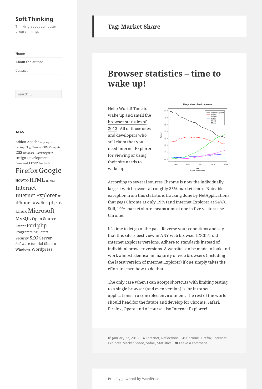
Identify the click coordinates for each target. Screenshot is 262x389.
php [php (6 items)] (42, 225)
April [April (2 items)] (49, 142)
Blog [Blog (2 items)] (28, 147)
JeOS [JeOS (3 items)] (58, 203)
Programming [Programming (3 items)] (26, 232)
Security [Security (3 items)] (22, 238)
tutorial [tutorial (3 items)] (37, 243)
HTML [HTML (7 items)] (37, 179)
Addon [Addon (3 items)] (20, 142)
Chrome (192, 338)
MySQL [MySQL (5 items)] (23, 218)
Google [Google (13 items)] (50, 170)
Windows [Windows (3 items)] (22, 249)
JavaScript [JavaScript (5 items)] (42, 202)
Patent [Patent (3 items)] (20, 226)
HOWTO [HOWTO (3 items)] (22, 180)
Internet (152, 338)
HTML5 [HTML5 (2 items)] (50, 180)
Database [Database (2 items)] (29, 153)
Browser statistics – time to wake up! (164, 78)
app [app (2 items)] (42, 142)
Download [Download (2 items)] (21, 163)
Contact (21, 70)
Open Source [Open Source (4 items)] (44, 218)
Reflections (170, 338)
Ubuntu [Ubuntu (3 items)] (50, 243)
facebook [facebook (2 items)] (44, 163)
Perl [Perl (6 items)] (31, 225)
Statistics (164, 343)
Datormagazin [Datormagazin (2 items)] (44, 153)
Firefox (206, 338)
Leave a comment (193, 343)
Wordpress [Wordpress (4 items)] (41, 249)
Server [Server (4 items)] (45, 238)
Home (20, 53)
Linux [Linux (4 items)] (21, 211)
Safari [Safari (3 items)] (43, 232)
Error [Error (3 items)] (33, 163)
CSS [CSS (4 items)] (18, 152)
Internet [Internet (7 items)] (25, 187)
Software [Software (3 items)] (22, 243)
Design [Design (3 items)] (20, 158)
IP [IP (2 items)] (59, 196)
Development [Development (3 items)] (38, 158)
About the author (29, 62)
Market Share (133, 343)
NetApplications (214, 195)
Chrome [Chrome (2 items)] (36, 147)
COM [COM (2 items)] (45, 147)
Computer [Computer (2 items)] (55, 147)
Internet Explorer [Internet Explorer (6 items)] (36, 195)
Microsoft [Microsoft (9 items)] (41, 210)
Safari (150, 343)
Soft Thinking (34, 19)
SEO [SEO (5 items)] (34, 238)
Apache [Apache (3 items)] (33, 142)
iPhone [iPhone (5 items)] (22, 202)
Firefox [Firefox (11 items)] (26, 170)
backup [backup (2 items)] (20, 147)
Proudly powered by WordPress (133, 378)
